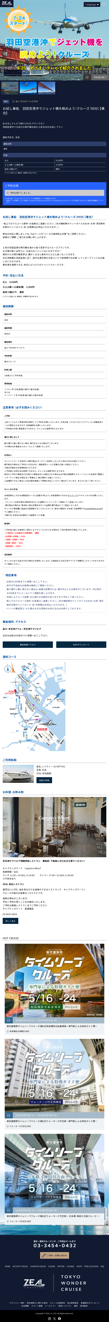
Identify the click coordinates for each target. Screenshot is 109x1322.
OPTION (60, 1266)
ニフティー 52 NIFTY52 (53, 766)
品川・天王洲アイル (24, 101)
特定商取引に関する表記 (37, 1302)
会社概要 (25, 1305)
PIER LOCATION (91, 1266)
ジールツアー (50, 1305)
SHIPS (79, 1266)
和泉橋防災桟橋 (16, 1031)
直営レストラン (65, 1305)
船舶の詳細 (44, 780)
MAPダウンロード (81, 644)
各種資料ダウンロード (90, 1302)
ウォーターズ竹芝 (17, 1126)
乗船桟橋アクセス (28, 644)
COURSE (70, 1266)
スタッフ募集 (37, 1305)
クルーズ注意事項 (57, 1302)
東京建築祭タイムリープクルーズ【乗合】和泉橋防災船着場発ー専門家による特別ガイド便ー (52, 1026)
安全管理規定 (72, 1302)
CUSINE (51, 1266)
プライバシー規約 (16, 1302)
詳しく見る (10, 920)
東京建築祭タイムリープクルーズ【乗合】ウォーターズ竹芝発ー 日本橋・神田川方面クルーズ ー (53, 1216)
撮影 (76, 1305)
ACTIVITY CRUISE (20, 1266)
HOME (7, 1266)
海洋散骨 (84, 1305)
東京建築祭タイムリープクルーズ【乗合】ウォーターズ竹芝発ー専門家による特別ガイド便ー (52, 1121)
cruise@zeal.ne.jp (93, 508)
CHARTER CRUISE (38, 1266)
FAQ (102, 1266)
